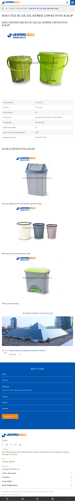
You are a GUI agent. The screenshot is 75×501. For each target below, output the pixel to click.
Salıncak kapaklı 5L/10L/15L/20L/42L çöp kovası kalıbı (22, 204)
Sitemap (4, 494)
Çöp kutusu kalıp (22, 8)
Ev (7, 8)
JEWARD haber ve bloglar (37, 313)
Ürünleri (12, 8)
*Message (5, 387)
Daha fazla (14, 354)
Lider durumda (9, 473)
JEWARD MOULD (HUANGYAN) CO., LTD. (25, 491)
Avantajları (7, 481)
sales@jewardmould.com (11, 469)
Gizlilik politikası (14, 494)
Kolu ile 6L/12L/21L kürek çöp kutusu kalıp (43, 8)
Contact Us (10, 416)
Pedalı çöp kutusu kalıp (10, 303)
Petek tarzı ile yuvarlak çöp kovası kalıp (16, 254)
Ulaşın (5, 440)
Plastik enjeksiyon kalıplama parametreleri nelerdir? (27, 350)
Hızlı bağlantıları (10, 485)
